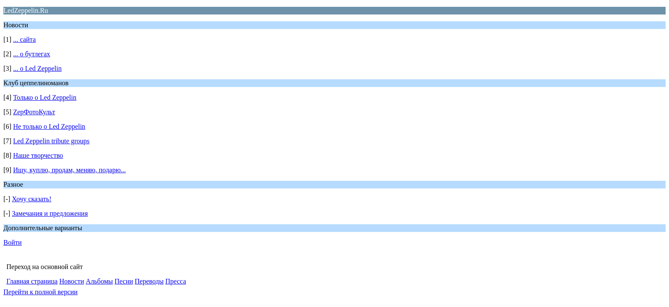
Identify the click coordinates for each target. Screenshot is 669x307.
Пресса (175, 281)
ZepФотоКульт (34, 112)
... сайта (24, 39)
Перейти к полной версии (40, 291)
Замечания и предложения (50, 213)
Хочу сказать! (32, 199)
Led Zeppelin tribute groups (51, 141)
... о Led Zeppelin (37, 68)
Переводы (149, 281)
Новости (71, 281)
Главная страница (32, 281)
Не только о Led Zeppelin (49, 126)
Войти (12, 242)
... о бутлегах (31, 54)
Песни (124, 281)
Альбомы (99, 281)
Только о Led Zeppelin (44, 97)
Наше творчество (38, 155)
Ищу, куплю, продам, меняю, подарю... (69, 170)
